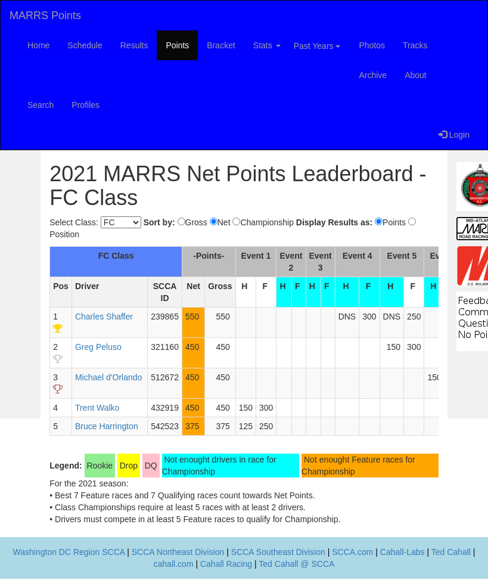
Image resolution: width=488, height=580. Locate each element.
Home (38, 45)
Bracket (221, 45)
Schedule (84, 45)
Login (454, 134)
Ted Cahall (451, 552)
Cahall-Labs (402, 552)
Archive (373, 75)
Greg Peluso (98, 347)
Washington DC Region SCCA (69, 552)
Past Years (317, 46)
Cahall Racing (226, 564)
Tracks (415, 45)
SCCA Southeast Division (278, 552)
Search (40, 105)
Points (177, 45)
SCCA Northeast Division (178, 552)
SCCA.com (352, 552)
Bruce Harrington (106, 426)
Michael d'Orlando (108, 377)
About (416, 75)
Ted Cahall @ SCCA (296, 564)
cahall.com (174, 564)
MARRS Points (45, 15)
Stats (267, 45)
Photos (372, 45)
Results (134, 45)
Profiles (86, 105)
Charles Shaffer (104, 316)
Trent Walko (97, 407)
